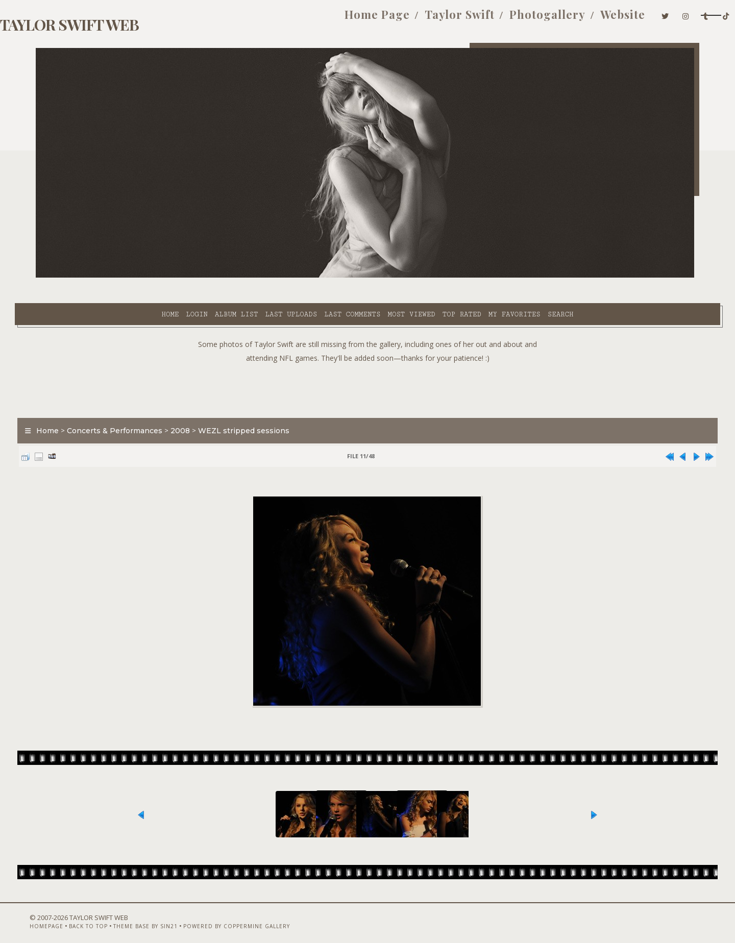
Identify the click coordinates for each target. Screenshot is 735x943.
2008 (201, 405)
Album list (144, 276)
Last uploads (200, 276)
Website (546, 19)
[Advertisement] (367, 362)
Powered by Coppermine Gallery (242, 916)
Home (78, 276)
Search (469, 276)
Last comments (260, 276)
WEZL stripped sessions (264, 405)
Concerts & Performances (135, 405)
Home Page (300, 19)
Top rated (370, 276)
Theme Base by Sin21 (151, 916)
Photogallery (471, 19)
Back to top (94, 916)
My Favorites (423, 276)
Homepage (52, 916)
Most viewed (319, 276)
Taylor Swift (383, 19)
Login (104, 276)
